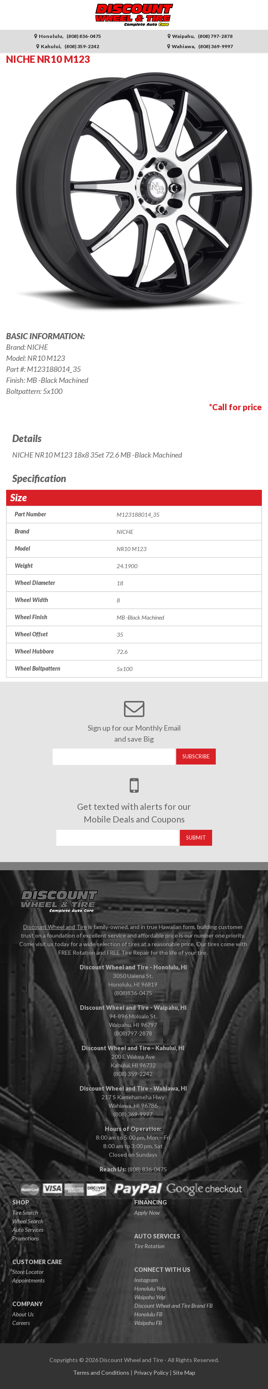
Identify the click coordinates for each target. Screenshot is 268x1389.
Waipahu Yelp (149, 1296)
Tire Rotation (149, 1245)
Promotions (25, 1238)
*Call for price (235, 407)
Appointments (28, 1280)
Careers (21, 1322)
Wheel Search (27, 1221)
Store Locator (28, 1271)
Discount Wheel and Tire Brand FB (173, 1305)
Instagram (146, 1279)
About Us (22, 1314)
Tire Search (25, 1212)
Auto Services (27, 1229)
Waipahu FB (148, 1322)
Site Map (184, 1372)
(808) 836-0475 (147, 1169)
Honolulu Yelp (150, 1288)
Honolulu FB (148, 1314)
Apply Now (147, 1212)
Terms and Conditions (101, 1372)
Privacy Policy (151, 1372)
